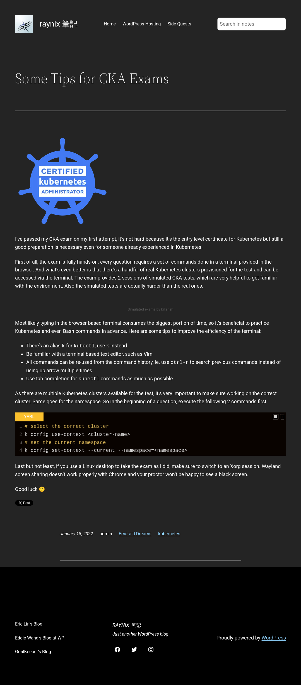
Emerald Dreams (135, 533)
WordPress (274, 638)
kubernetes (169, 533)
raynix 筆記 (59, 23)
